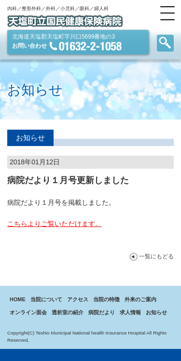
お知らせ (156, 312)
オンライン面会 (28, 312)
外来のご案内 (140, 299)
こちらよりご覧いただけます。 (54, 223)
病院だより (101, 312)
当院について (46, 299)
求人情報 (130, 312)
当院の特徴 (106, 299)
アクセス (77, 299)
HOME (18, 299)
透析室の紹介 (68, 312)
